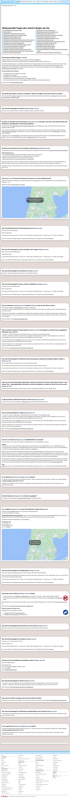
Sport (19, 782)
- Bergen (37, 776)
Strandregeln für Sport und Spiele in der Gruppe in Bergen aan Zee (17, 41)
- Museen (20, 767)
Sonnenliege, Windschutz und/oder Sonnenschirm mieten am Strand (18, 51)
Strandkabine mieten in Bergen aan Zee (45, 44)
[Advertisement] (35, 16)
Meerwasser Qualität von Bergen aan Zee (12, 36)
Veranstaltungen (45, 1)
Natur (19, 781)
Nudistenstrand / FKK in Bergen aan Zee (12, 38)
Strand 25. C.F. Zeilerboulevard (12, 614)
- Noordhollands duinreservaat (42, 781)
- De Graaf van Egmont (6, 772)
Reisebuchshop (38, 769)
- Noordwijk (55, 762)
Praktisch (51, 1)
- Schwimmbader (22, 784)
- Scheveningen (56, 765)
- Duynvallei (3, 784)
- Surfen (20, 793)
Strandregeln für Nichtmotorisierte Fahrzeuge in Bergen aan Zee (17, 49)
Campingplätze (4, 776)
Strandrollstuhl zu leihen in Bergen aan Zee (46, 36)
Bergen (2, 764)
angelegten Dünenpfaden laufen (20, 319)
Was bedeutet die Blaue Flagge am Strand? (12, 30)
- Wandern (20, 788)
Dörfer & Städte (21, 779)
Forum (36, 767)
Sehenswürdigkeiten (22, 765)
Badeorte (3, 758)
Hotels (19, 757)
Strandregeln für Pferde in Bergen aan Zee (46, 46)
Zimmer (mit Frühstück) (23, 758)
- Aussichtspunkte (22, 772)
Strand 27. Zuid (8, 613)
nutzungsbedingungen (11, 796)
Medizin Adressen (39, 765)
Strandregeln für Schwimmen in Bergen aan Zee (13, 43)
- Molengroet (4, 791)
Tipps (2, 760)
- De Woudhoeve (4, 781)
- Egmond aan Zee (39, 779)
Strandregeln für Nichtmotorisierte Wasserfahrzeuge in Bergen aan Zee (18, 40)
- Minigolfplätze (21, 777)
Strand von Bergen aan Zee (22, 477)
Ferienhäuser (4, 777)
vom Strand (17, 339)
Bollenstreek (55, 758)
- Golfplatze (20, 791)
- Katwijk (54, 764)
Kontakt (54, 777)
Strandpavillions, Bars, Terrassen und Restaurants (23, 126)
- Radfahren (20, 786)
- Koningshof (4, 786)
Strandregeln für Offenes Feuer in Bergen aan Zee (14, 33)
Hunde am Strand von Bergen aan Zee (45, 40)
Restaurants (57, 131)
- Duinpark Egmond (5, 782)
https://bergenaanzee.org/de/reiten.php (10, 97)
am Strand (23, 57)
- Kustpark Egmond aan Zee (7, 788)
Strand (34, 1)
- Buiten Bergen (4, 779)
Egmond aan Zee (21, 613)
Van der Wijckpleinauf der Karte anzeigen (35, 542)
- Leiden (54, 757)
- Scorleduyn (21, 755)
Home (2, 755)
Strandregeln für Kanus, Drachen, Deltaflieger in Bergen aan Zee (17, 44)
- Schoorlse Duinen (5, 793)
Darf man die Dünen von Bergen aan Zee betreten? (14, 46)
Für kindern (3, 762)
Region (54, 1)
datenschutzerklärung (19, 796)
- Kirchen (20, 770)
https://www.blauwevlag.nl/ (17, 82)
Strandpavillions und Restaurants (9, 131)
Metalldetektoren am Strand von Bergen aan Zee (47, 32)
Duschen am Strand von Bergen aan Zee (12, 52)
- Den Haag (55, 767)
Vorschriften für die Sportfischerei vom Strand (13, 47)
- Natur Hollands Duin (57, 760)
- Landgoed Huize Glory (6, 774)
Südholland (55, 755)
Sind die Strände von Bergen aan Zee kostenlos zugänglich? (50, 35)
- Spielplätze (21, 776)
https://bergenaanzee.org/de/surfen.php (58, 700)
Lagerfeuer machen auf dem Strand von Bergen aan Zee (49, 52)
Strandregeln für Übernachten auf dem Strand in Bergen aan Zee (51, 41)
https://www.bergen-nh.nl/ (57, 462)
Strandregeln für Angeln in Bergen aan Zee (46, 30)
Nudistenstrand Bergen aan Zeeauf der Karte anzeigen (35, 200)
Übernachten (29, 1)
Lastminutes (21, 760)
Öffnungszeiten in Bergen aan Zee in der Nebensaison (15, 35)
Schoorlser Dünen (5, 765)
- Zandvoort (37, 789)
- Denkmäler (20, 769)
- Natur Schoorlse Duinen (40, 774)
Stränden (18, 596)
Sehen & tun (38, 1)
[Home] (19, 2)
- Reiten (20, 789)
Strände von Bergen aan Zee (24, 498)
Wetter (58, 1)
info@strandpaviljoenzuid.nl (11, 669)
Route (36, 762)
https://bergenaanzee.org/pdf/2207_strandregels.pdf (21, 348)
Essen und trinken (39, 757)
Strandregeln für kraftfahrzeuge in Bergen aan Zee (48, 38)
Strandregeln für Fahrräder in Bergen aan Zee (47, 43)
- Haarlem (37, 788)
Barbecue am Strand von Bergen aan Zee (46, 33)
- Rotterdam (55, 769)
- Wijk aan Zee (38, 782)
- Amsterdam (38, 786)
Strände (36, 59)
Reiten (13, 96)
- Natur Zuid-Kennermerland (41, 784)
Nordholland (38, 772)
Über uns (55, 774)
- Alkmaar (37, 777)
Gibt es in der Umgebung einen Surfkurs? (46, 47)
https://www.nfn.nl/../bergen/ (18, 184)
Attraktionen (21, 774)
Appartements (4, 770)
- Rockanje (55, 770)
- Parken (37, 764)
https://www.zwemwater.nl (62, 150)
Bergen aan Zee (23, 1)
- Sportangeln (38, 755)
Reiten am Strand (7, 32)
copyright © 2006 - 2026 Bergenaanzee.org (29, 796)
